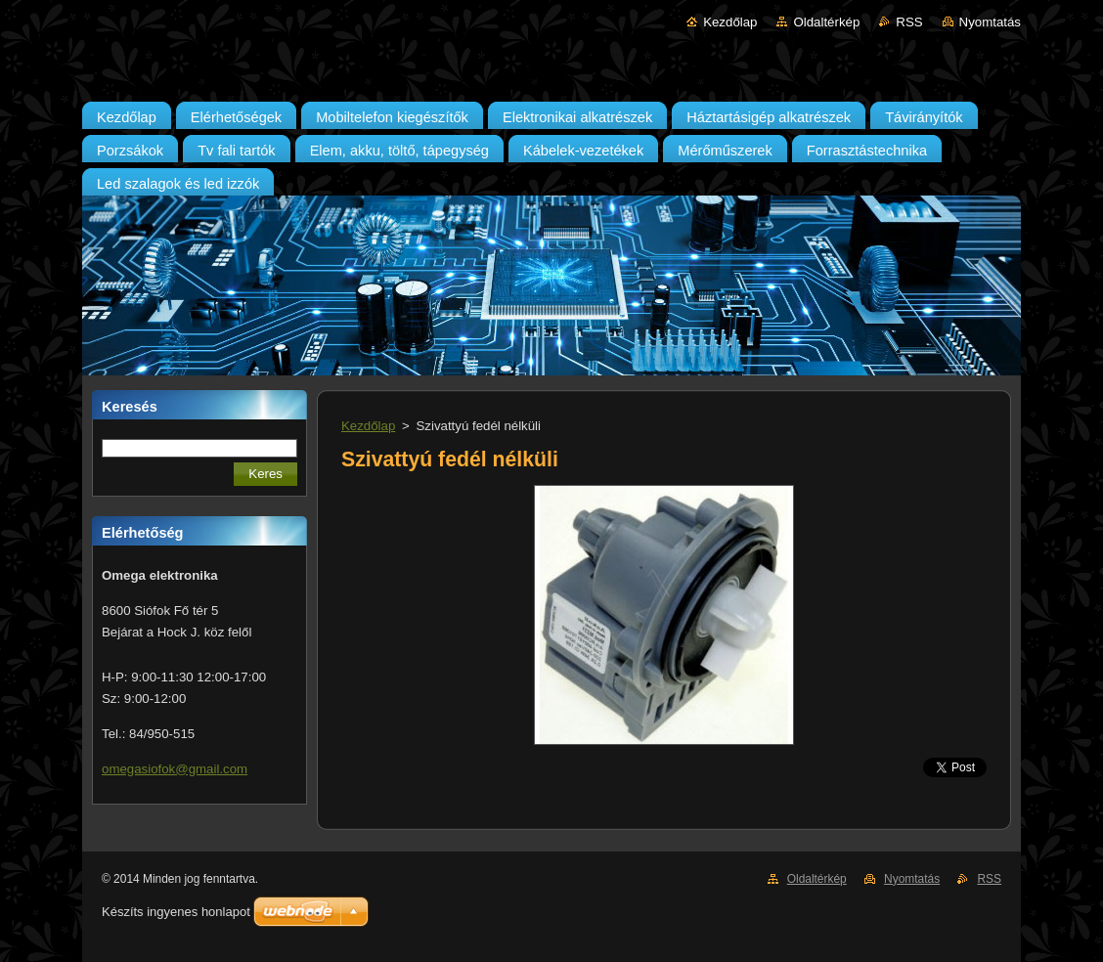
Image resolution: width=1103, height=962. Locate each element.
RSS (909, 22)
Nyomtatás (990, 22)
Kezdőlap (730, 22)
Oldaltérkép (826, 22)
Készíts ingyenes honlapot (176, 911)
